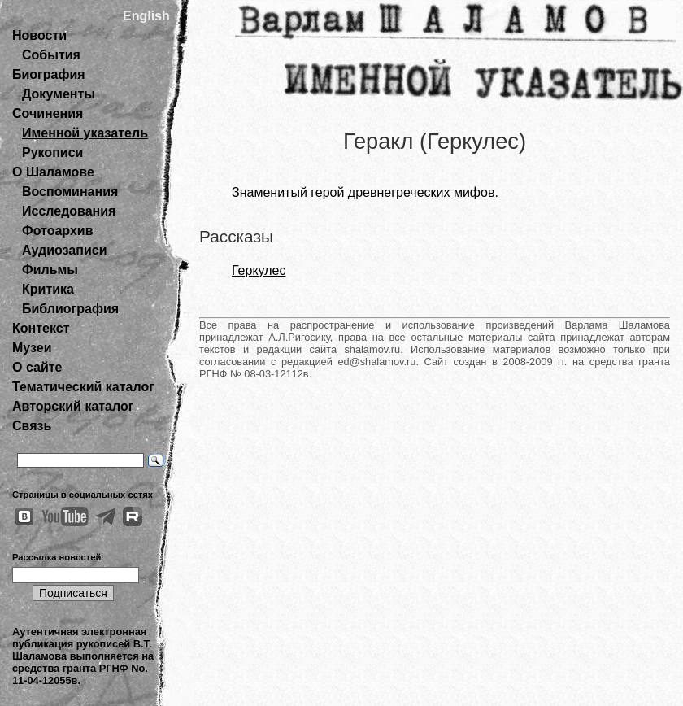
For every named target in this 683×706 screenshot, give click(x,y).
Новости (39, 35)
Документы (58, 94)
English (146, 16)
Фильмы (50, 270)
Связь (31, 426)
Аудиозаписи (64, 250)
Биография (48, 74)
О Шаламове (53, 172)
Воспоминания (70, 191)
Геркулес (258, 270)
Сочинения (47, 113)
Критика (48, 289)
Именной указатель (85, 133)
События (51, 55)
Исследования (68, 211)
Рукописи (52, 152)
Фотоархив (57, 231)
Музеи (32, 348)
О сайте (37, 367)
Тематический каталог (83, 387)
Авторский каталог (72, 406)
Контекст (40, 328)
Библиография (70, 309)
